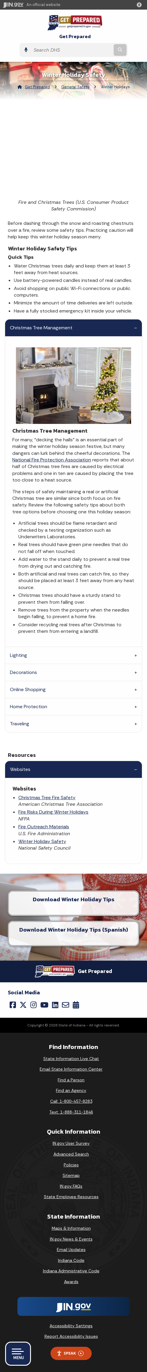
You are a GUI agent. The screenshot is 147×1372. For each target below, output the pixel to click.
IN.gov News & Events (71, 1239)
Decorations (23, 672)
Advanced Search (71, 1154)
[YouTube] (44, 1004)
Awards (71, 1281)
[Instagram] (33, 1004)
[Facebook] (13, 1004)
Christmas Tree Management (41, 328)
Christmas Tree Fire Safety (46, 797)
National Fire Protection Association (51, 460)
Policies (71, 1165)
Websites (20, 769)
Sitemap (71, 1175)
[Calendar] (76, 1004)
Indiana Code (71, 1260)
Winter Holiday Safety (42, 841)
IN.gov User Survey (71, 1143)
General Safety (75, 86)
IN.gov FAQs (71, 1186)
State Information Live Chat (71, 1058)
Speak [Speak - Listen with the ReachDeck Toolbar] (70, 1353)
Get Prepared (75, 36)
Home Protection (28, 706)
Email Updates (71, 1249)
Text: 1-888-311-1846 (71, 1112)
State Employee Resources (71, 1196)
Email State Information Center (71, 1069)
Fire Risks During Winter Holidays (53, 812)
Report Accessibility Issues (71, 1336)
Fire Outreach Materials (43, 827)
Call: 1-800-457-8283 (71, 1101)
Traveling (19, 724)
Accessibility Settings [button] (71, 1325)
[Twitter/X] (23, 1004)
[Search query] (71, 50)
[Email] (65, 1004)
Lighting (18, 655)
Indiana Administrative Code (71, 1271)
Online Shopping (28, 689)
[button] (140, 4)
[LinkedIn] (55, 1004)
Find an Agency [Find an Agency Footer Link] (71, 1090)
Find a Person (71, 1080)
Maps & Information (71, 1228)
